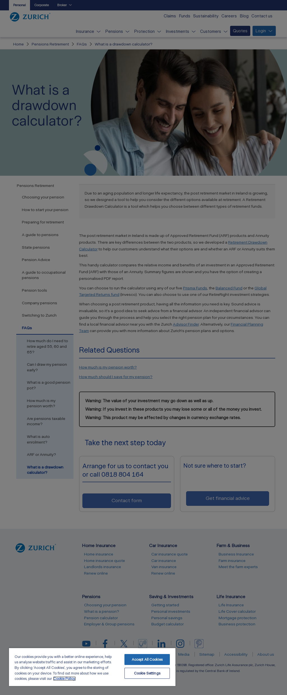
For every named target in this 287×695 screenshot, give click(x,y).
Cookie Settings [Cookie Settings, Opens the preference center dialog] (147, 673)
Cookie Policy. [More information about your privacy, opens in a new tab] (64, 678)
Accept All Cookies (147, 659)
